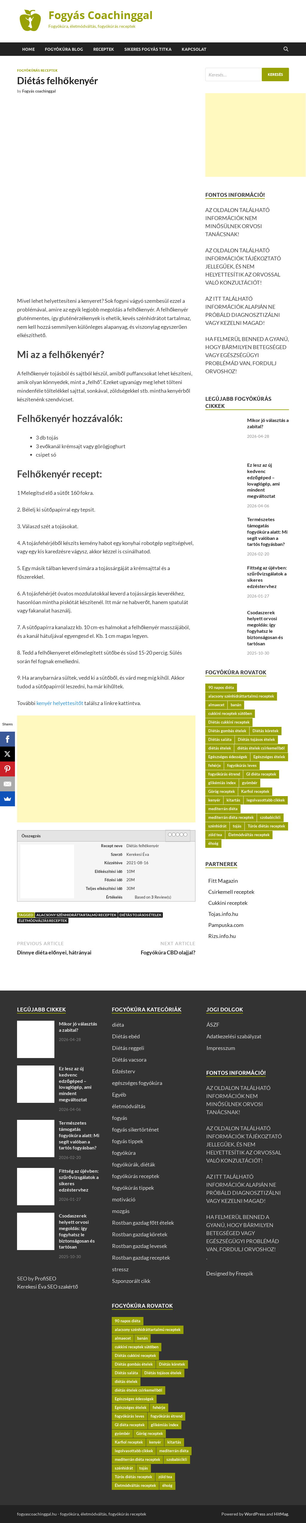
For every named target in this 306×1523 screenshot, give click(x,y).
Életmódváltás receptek (43, 920)
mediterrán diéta (223, 808)
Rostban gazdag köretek (139, 1234)
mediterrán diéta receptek (231, 817)
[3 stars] (178, 834)
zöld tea (215, 834)
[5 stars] (185, 834)
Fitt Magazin (223, 880)
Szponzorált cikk (131, 1281)
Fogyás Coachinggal (100, 15)
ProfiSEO (45, 1278)
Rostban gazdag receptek (141, 1257)
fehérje (214, 765)
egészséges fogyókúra (137, 1083)
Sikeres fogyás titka (148, 49)
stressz (120, 1269)
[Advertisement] (106, 769)
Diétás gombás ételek (227, 730)
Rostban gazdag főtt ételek (143, 1222)
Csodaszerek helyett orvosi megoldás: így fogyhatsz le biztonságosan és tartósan (265, 627)
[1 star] (170, 834)
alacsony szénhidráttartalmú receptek (76, 915)
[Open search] (285, 49)
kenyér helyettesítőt (59, 703)
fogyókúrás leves (242, 765)
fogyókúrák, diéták (133, 1164)
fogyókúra (124, 1152)
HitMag (281, 1513)
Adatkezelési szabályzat (233, 1036)
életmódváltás (129, 1106)
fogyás (119, 1117)
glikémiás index (222, 782)
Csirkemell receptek (231, 891)
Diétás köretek (266, 730)
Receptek (103, 49)
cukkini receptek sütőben (230, 713)
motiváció (123, 1199)
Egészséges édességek (227, 756)
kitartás (233, 800)
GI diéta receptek (261, 774)
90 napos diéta (221, 687)
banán (236, 704)
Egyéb (119, 1094)
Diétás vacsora (129, 1059)
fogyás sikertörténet (135, 1129)
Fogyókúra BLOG (64, 49)
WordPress (254, 1513)
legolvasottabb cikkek (266, 800)
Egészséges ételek (269, 756)
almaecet (216, 704)
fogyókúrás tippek (133, 1187)
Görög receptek (221, 791)
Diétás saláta (220, 739)
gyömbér (249, 782)
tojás (237, 826)
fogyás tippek (127, 1141)
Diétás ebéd (126, 1036)
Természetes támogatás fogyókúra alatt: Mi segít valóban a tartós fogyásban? (267, 531)
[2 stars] (174, 834)
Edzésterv (123, 1071)
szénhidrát (217, 826)
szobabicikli (270, 817)
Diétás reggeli (128, 1048)
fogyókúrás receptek (37, 70)
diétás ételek (219, 748)
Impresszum (220, 1048)
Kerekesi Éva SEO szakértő (47, 1286)
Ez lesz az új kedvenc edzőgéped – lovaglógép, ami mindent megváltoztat (263, 480)
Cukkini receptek (227, 902)
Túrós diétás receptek (266, 826)
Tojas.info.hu (223, 914)
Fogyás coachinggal (39, 91)
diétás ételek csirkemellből (261, 748)
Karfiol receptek (255, 791)
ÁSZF (212, 1024)
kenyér (214, 800)
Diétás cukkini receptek (229, 722)
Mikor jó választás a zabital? (78, 1027)
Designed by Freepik (229, 1273)
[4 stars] (181, 834)
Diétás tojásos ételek (140, 915)
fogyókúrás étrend (224, 774)
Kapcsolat (194, 49)
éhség (213, 843)
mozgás (121, 1211)
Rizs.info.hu (222, 936)
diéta (118, 1024)
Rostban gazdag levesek (139, 1246)
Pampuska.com (226, 925)
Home (28, 49)
